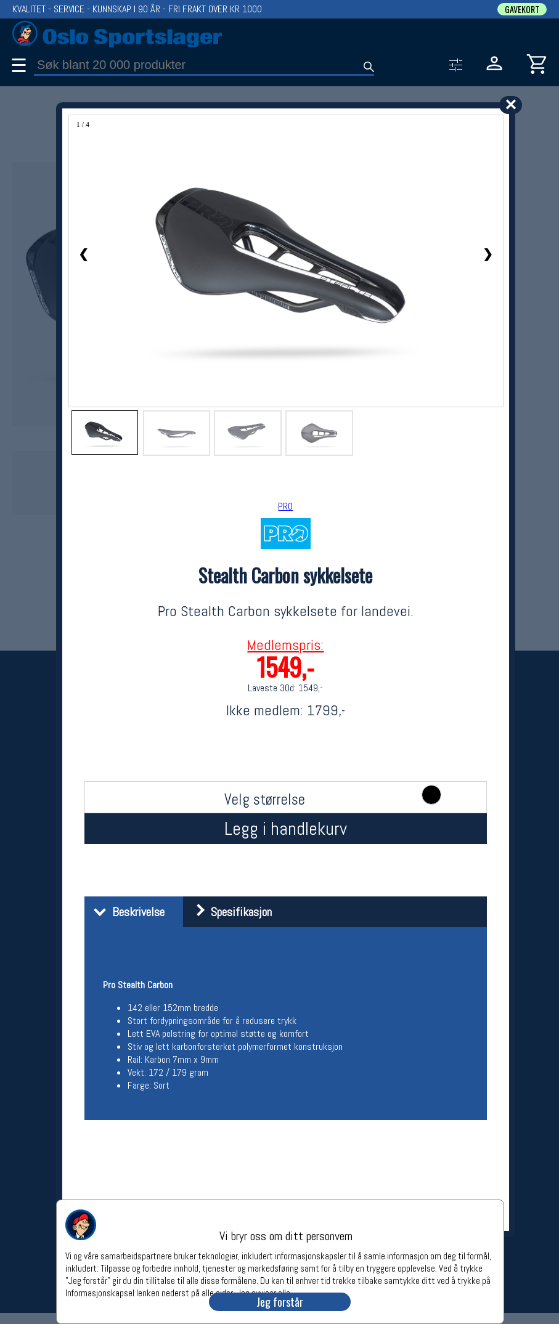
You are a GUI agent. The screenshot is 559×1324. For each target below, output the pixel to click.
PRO (285, 506)
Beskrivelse (126, 912)
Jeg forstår (279, 1302)
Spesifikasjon (229, 912)
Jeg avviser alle (263, 1292)
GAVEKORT (522, 9)
